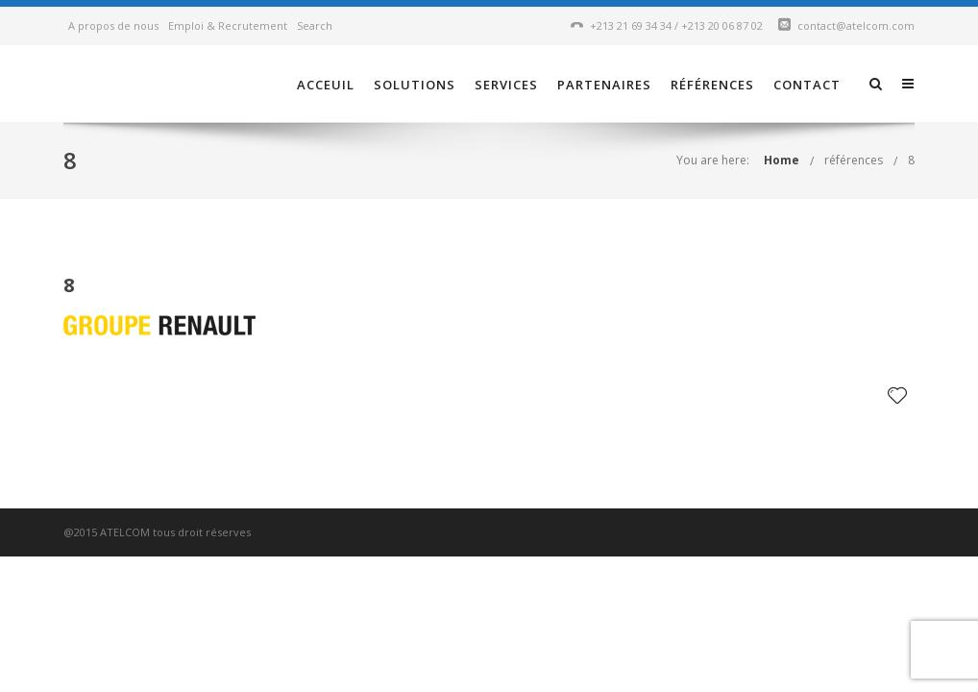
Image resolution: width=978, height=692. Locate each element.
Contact (807, 84)
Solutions (414, 84)
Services (506, 84)
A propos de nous (113, 25)
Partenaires (604, 84)
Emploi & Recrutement (227, 25)
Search (314, 25)
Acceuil (326, 84)
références (712, 84)
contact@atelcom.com (856, 25)
